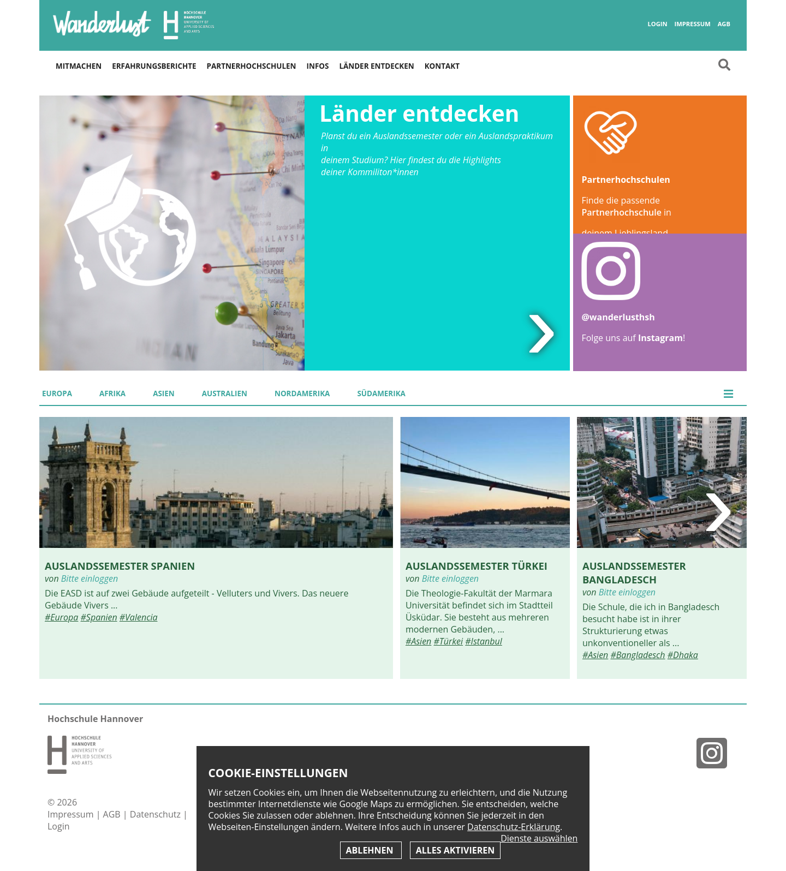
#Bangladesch (637, 655)
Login (657, 24)
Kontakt (442, 66)
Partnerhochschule (621, 212)
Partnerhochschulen (251, 66)
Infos (318, 66)
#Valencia (139, 617)
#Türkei (448, 641)
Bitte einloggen (89, 578)
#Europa (61, 617)
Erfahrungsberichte (154, 66)
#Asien (418, 641)
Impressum (692, 24)
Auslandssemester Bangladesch (634, 572)
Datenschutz (156, 814)
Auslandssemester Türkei (476, 565)
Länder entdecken (376, 66)
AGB (724, 24)
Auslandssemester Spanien (120, 565)
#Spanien (99, 617)
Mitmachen (79, 66)
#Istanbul (483, 641)
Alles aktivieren (455, 850)
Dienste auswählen (539, 838)
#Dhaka (683, 655)
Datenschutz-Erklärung (513, 827)
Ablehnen (371, 850)
